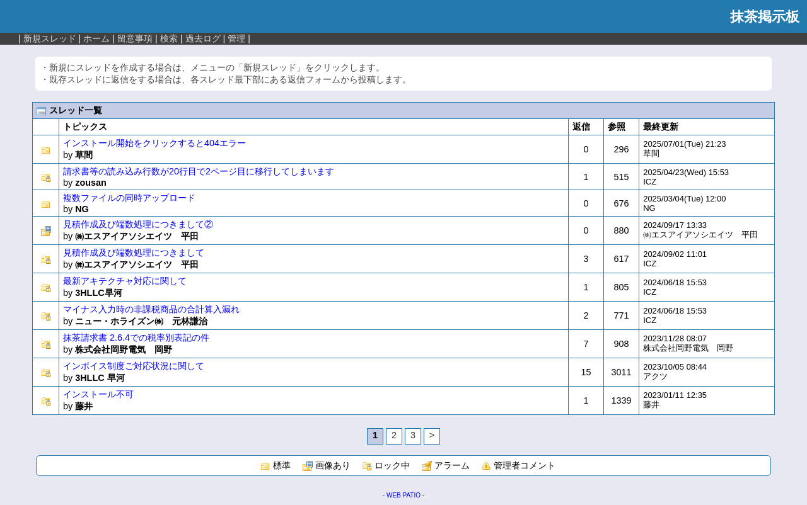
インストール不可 (98, 394)
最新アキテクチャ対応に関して (125, 281)
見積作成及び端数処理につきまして (133, 252)
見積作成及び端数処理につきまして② (138, 224)
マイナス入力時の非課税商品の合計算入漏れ (151, 309)
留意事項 (135, 38)
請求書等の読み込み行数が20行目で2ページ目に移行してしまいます (198, 171)
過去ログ (203, 38)
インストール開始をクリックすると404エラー (154, 143)
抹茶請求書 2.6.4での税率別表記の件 (136, 337)
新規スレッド (49, 38)
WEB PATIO (403, 495)
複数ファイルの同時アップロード (129, 198)
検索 (169, 38)
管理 (236, 38)
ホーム (96, 38)
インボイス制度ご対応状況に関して (133, 366)
